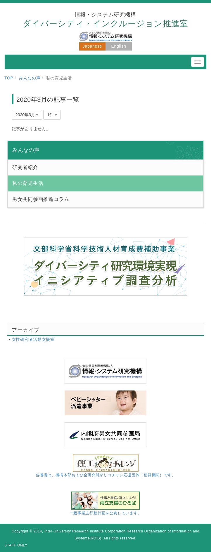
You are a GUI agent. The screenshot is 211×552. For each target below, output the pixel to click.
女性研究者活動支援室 (33, 339)
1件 (52, 114)
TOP (8, 78)
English (118, 46)
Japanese (92, 46)
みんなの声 (30, 78)
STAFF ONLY (15, 545)
